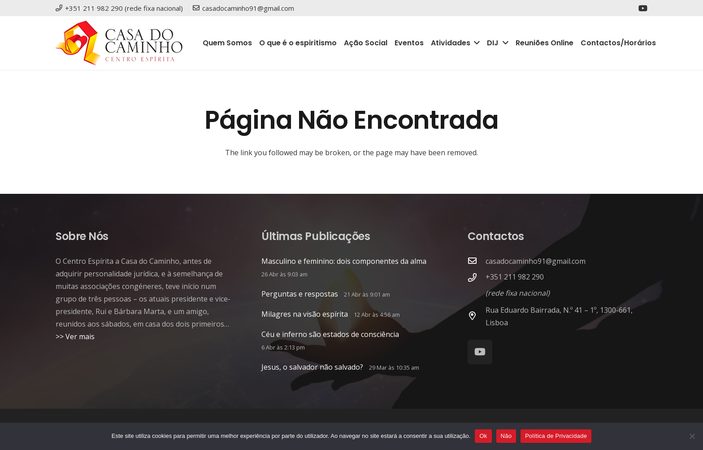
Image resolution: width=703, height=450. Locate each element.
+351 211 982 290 (515, 277)
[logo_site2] (119, 43)
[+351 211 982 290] (477, 278)
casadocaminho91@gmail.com (536, 261)
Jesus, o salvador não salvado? (312, 367)
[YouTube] (642, 8)
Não (506, 436)
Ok (483, 436)
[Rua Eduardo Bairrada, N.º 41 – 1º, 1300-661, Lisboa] (477, 316)
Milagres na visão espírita (304, 314)
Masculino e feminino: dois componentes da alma (343, 261)
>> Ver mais (75, 336)
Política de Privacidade (556, 436)
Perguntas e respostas (299, 294)
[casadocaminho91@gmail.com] (477, 261)
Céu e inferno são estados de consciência (330, 334)
